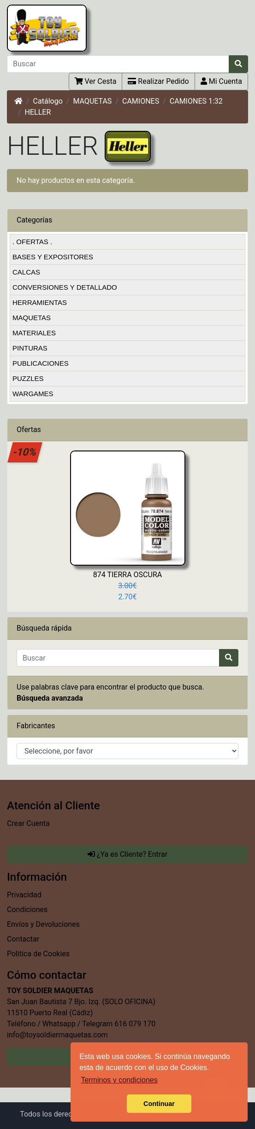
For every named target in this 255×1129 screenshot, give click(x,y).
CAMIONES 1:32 (196, 101)
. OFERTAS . (32, 242)
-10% (25, 452)
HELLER (38, 112)
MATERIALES (34, 333)
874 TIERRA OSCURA (127, 574)
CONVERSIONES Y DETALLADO (64, 287)
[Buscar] (118, 64)
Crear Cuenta (28, 823)
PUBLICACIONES (40, 363)
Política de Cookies (38, 953)
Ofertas (29, 429)
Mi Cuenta (221, 81)
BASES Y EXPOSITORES (52, 257)
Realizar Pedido (158, 81)
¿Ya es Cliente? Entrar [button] (127, 854)
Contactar (23, 939)
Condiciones (27, 909)
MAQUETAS (92, 101)
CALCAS (26, 272)
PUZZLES (28, 378)
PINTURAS (29, 348)
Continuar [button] (159, 1103)
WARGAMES (32, 394)
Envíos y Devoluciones (43, 924)
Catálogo (48, 101)
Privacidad (24, 894)
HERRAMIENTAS (39, 302)
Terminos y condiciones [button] (119, 1080)
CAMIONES (140, 101)
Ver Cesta (96, 81)
